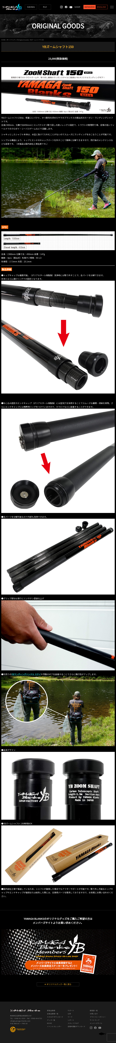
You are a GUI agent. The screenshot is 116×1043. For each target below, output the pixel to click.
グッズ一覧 (51, 1020)
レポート (71, 1020)
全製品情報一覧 (52, 1014)
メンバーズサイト (96, 1023)
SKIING (31, 7)
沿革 (69, 1014)
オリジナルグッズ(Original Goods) (18, 40)
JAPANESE (87, 7)
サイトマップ (94, 1020)
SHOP (75, 7)
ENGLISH (99, 7)
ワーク (70, 1017)
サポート (71, 1010)
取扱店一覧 (94, 1010)
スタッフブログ (73, 1023)
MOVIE (49, 1023)
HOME (3, 40)
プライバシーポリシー (98, 1017)
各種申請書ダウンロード (76, 1026)
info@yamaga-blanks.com (20, 1021)
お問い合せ (94, 1014)
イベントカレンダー (54, 1026)
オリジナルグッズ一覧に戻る (58, 984)
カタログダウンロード (55, 1017)
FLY (45, 7)
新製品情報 (51, 1010)
